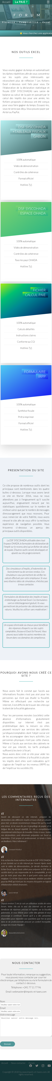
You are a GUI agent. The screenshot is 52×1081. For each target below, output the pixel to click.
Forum (32, 1063)
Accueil (4, 1063)
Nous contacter (18, 1063)
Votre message (7, 1014)
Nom (2, 1001)
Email (3, 1008)
